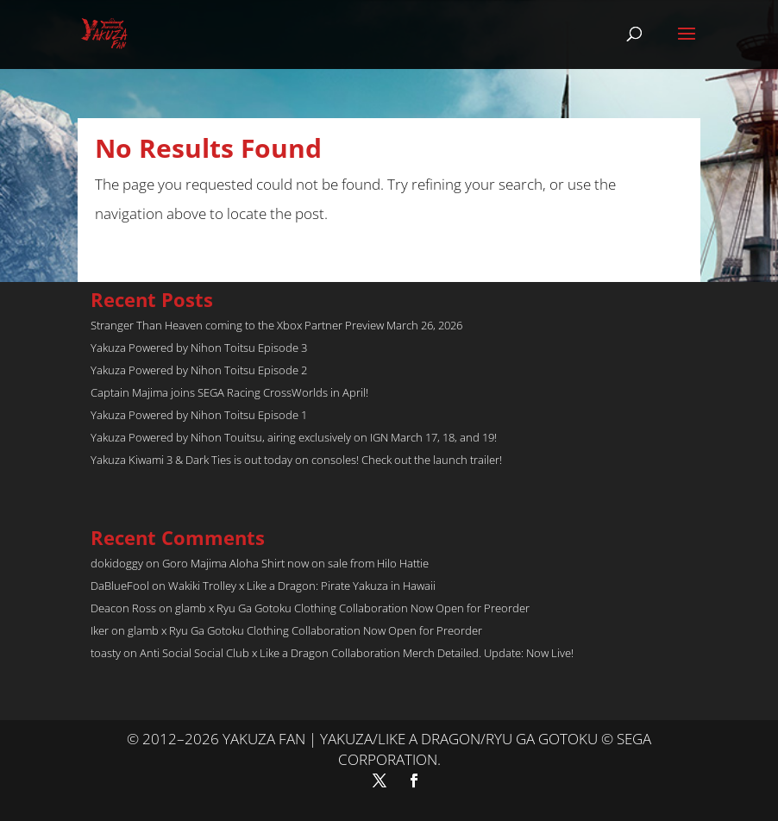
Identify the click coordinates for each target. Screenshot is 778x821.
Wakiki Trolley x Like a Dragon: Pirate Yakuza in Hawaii (302, 585)
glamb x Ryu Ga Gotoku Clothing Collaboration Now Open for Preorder (352, 608)
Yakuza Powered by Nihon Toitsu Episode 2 (199, 370)
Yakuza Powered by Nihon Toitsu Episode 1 (199, 415)
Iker (100, 630)
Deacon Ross (123, 608)
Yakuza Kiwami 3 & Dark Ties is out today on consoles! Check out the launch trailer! (296, 459)
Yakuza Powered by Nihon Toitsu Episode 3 (199, 347)
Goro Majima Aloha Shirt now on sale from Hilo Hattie (295, 563)
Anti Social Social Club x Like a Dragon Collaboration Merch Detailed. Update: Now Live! (357, 653)
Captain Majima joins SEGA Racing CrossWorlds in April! (229, 392)
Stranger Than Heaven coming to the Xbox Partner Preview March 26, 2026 (276, 325)
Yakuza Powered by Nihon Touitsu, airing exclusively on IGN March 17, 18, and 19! (294, 437)
